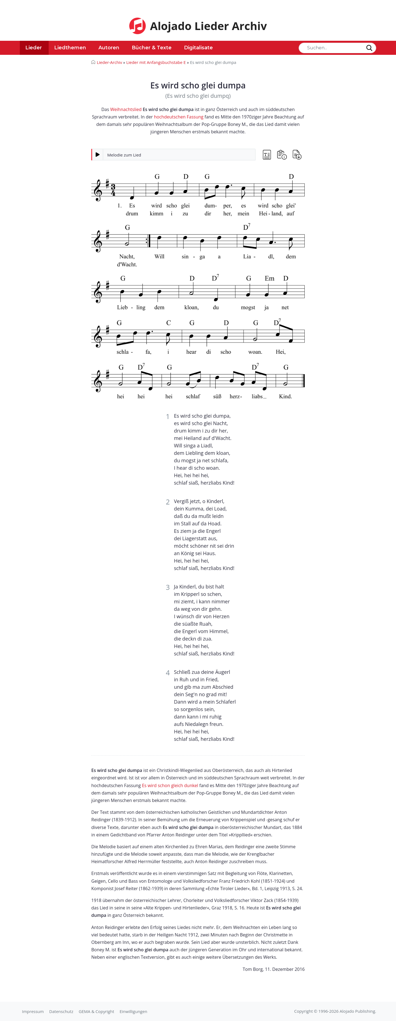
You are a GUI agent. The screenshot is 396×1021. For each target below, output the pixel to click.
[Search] (337, 48)
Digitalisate (198, 48)
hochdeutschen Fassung (179, 117)
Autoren (108, 48)
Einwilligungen (133, 1011)
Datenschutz (61, 1011)
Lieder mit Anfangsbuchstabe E (156, 62)
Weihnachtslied (126, 109)
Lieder (33, 48)
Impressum (33, 1011)
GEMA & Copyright (96, 1011)
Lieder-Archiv (109, 62)
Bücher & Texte (152, 48)
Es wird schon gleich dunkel (170, 785)
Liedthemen (70, 48)
